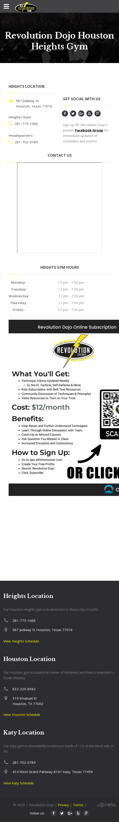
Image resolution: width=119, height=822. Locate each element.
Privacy (63, 804)
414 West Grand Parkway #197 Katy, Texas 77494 (52, 771)
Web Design (100, 805)
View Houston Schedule (21, 714)
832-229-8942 (24, 689)
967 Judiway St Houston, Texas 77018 (42, 629)
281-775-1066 (26, 123)
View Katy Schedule (18, 783)
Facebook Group (89, 130)
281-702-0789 (26, 142)
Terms (78, 804)
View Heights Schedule (21, 641)
